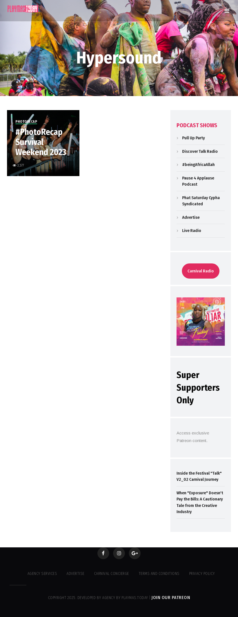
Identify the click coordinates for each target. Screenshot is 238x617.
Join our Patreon (171, 597)
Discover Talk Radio (200, 151)
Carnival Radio (200, 271)
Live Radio (191, 230)
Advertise (191, 217)
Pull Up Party (193, 137)
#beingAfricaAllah (198, 164)
